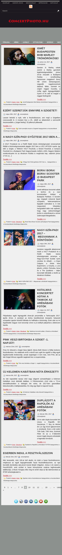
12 (38, 487)
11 (34, 487)
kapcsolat (54, 3)
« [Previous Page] (11, 487)
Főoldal (6, 42)
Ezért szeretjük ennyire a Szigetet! (30, 110)
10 (29, 487)
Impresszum (43, 3)
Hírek (16, 42)
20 (46, 487)
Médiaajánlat (31, 3)
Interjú (50, 42)
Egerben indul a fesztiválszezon (28, 453)
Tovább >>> (41, 99)
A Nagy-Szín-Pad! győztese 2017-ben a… (31, 136)
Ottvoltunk (38, 42)
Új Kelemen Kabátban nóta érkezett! (31, 371)
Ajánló (26, 42)
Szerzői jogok (18, 3)
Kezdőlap (6, 3)
